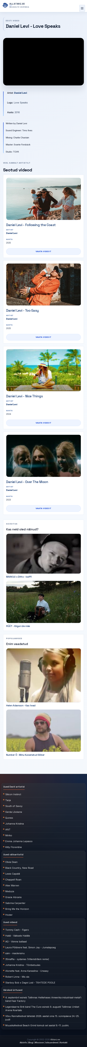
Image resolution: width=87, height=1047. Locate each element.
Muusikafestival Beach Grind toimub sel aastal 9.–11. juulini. (37, 1025)
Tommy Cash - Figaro (17, 929)
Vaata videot (43, 251)
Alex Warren (12, 885)
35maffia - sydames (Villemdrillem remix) (27, 959)
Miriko (8, 835)
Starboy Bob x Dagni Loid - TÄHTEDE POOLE (30, 982)
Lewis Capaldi (12, 873)
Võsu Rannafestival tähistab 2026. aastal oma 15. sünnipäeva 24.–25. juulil (42, 1018)
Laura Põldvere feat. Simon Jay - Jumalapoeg (30, 947)
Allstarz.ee (55, 1039)
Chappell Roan (13, 879)
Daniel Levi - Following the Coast (31, 225)
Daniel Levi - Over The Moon (27, 482)
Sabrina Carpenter (15, 903)
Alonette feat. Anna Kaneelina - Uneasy (27, 970)
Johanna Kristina (14, 823)
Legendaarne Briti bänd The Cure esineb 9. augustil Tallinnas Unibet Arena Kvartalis (42, 1008)
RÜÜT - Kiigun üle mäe (18, 626)
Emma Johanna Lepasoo (18, 841)
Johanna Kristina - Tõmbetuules (22, 965)
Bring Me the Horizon (17, 909)
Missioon (39, 1042)
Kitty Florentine (13, 847)
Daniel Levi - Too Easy (22, 310)
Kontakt (63, 1042)
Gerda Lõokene (13, 812)
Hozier (9, 914)
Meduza (9, 891)
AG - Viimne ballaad (16, 941)
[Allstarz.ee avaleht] (15, 5)
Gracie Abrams (13, 897)
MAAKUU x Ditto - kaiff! (19, 576)
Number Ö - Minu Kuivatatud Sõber (25, 754)
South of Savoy (13, 806)
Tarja (8, 800)
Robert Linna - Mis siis (17, 976)
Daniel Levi (20, 92)
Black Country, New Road (19, 867)
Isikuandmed (51, 1042)
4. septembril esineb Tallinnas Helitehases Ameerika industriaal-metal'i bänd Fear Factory (43, 999)
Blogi (30, 1042)
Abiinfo (23, 1042)
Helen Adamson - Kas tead (20, 705)
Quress (9, 817)
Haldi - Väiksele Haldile (17, 935)
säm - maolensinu (15, 953)
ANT (7, 829)
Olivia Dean (11, 862)
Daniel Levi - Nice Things (24, 396)
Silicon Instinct (13, 794)
